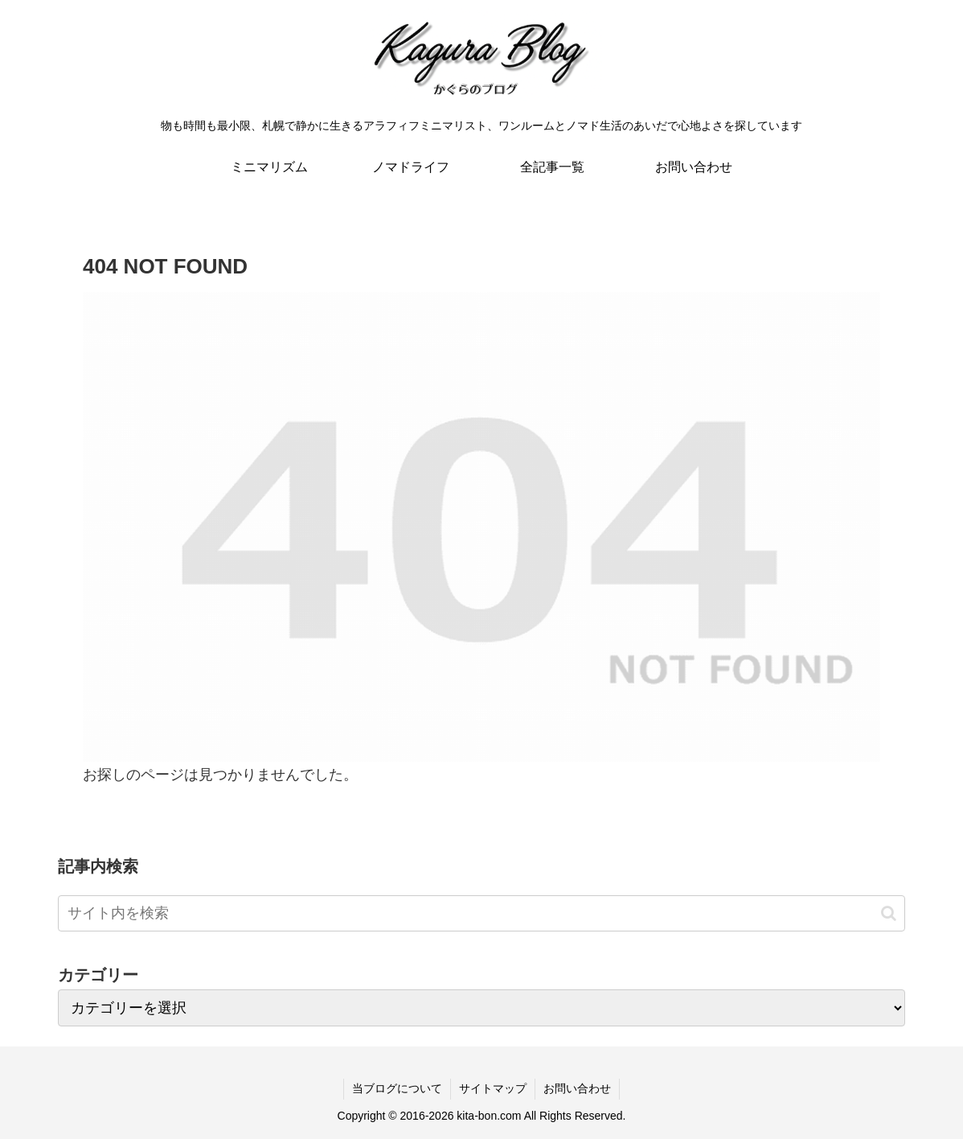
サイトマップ (493, 1088)
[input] (481, 913)
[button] (889, 913)
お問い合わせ (577, 1088)
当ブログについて (397, 1088)
